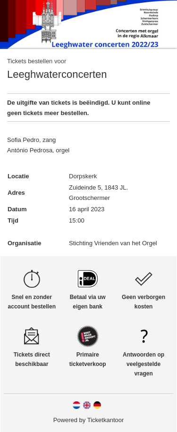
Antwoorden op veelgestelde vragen (143, 364)
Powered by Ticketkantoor (88, 420)
